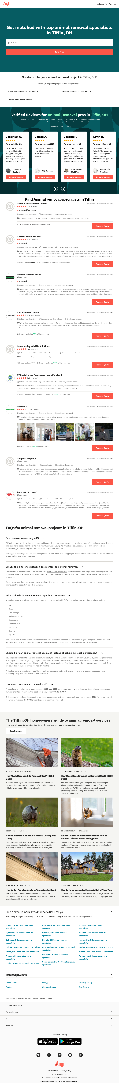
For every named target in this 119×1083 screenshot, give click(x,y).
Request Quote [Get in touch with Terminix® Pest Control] (102, 302)
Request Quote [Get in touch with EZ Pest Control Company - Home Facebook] (102, 396)
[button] (26, 432)
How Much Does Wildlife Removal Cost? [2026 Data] (30, 777)
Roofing (9, 987)
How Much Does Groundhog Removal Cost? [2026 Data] (87, 777)
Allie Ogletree (12, 771)
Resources (59, 1018)
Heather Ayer (12, 885)
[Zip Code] (59, 42)
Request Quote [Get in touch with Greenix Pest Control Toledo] (102, 226)
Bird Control (84, 987)
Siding (45, 982)
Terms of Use (53, 1071)
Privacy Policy (65, 1071)
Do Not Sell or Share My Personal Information (59, 1078)
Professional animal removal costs (20, 689)
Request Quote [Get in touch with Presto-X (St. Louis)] (102, 515)
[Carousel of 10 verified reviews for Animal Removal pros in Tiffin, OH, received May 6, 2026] (59, 150)
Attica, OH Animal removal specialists (22, 951)
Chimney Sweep (85, 982)
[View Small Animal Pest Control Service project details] (32, 91)
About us (59, 1025)
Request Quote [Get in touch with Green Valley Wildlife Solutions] (102, 365)
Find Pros (59, 52)
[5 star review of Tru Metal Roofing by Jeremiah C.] (16, 157)
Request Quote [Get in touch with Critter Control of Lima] (102, 264)
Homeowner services (59, 1005)
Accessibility (59, 1074)
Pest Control (11, 982)
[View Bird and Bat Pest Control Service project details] (86, 91)
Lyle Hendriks (67, 771)
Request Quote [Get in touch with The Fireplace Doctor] (102, 336)
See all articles (16, 731)
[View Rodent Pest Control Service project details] (32, 100)
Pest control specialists (57, 571)
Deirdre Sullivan (68, 831)
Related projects (59, 975)
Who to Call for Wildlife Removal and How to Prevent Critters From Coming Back (84, 837)
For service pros (59, 1012)
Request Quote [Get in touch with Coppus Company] (102, 482)
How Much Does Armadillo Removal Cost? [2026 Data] (31, 837)
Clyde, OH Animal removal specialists (22, 963)
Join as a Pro (102, 4)
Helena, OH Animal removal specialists (23, 947)
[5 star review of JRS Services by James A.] (45, 157)
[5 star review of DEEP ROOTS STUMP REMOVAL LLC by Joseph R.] (74, 157)
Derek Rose (66, 885)
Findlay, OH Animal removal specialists (96, 947)
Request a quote (15, 177)
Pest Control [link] (10, 999)
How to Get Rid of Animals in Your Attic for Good (31, 889)
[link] (8, 170)
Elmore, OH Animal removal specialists (96, 951)
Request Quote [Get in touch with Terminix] (102, 448)
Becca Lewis (11, 831)
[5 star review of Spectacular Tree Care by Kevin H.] (103, 157)
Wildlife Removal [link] (24, 999)
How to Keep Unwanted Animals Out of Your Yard (86, 889)
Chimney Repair (49, 987)
